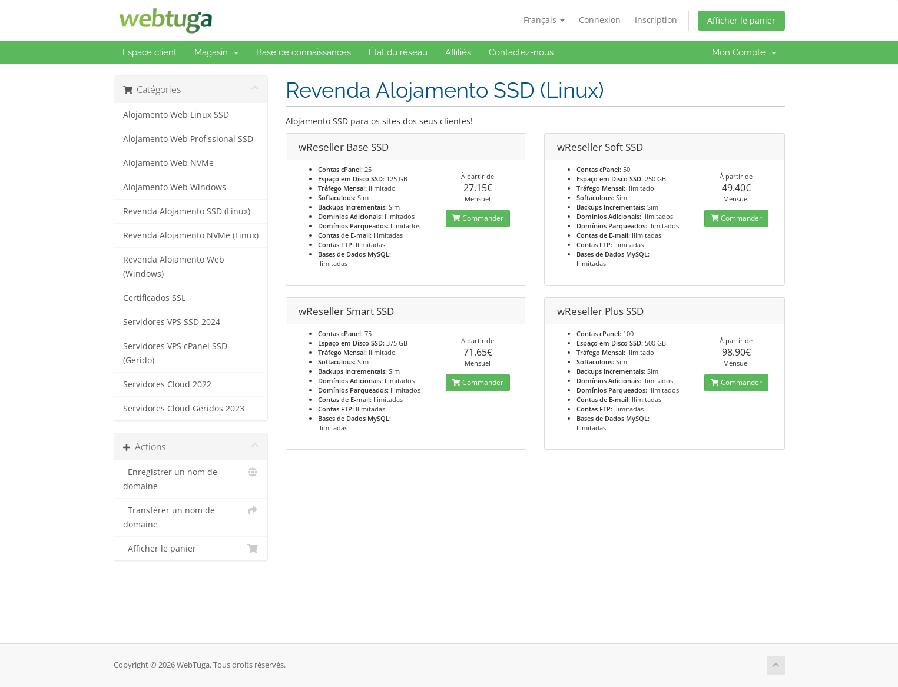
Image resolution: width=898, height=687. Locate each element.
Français (544, 19)
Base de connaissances (303, 52)
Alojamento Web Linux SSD (176, 114)
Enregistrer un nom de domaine (191, 478)
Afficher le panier (741, 20)
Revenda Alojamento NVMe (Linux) (191, 235)
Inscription (656, 19)
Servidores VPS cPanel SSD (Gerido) (175, 353)
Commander (477, 218)
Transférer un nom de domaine (191, 516)
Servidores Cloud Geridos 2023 (183, 408)
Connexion (600, 19)
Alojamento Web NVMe (168, 163)
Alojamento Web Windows (174, 187)
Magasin (216, 52)
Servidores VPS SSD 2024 (171, 322)
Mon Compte (744, 52)
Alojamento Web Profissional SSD (188, 139)
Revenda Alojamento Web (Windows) (173, 266)
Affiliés (458, 52)
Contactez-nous (521, 52)
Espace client (149, 52)
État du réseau (398, 52)
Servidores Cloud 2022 (167, 384)
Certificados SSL (154, 298)
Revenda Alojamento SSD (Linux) (186, 211)
